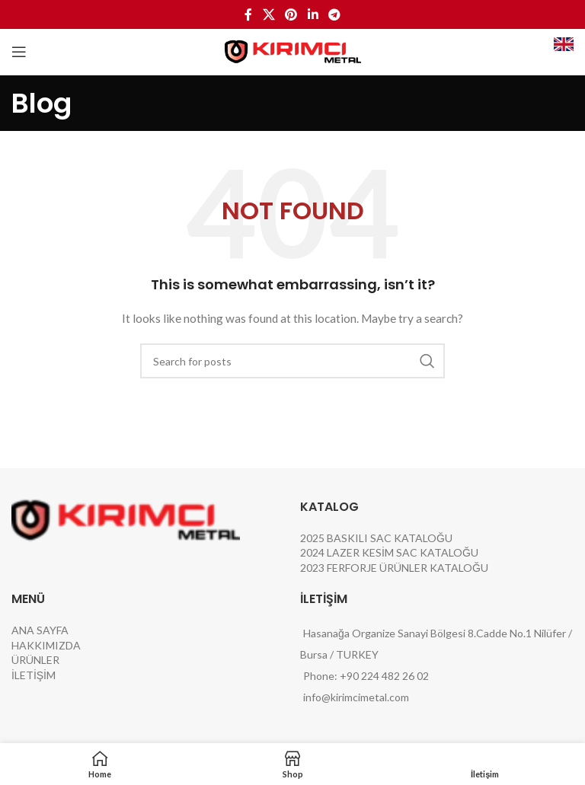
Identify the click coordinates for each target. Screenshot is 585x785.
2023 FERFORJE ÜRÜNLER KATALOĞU (394, 567)
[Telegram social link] (334, 14)
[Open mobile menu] (19, 52)
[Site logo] (293, 50)
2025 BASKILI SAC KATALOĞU (376, 537)
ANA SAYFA (40, 630)
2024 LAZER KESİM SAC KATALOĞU (389, 552)
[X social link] (268, 14)
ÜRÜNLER (35, 659)
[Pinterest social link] (291, 14)
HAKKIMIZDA (46, 645)
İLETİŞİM (33, 675)
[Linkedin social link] (312, 14)
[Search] (292, 360)
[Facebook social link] (248, 14)
